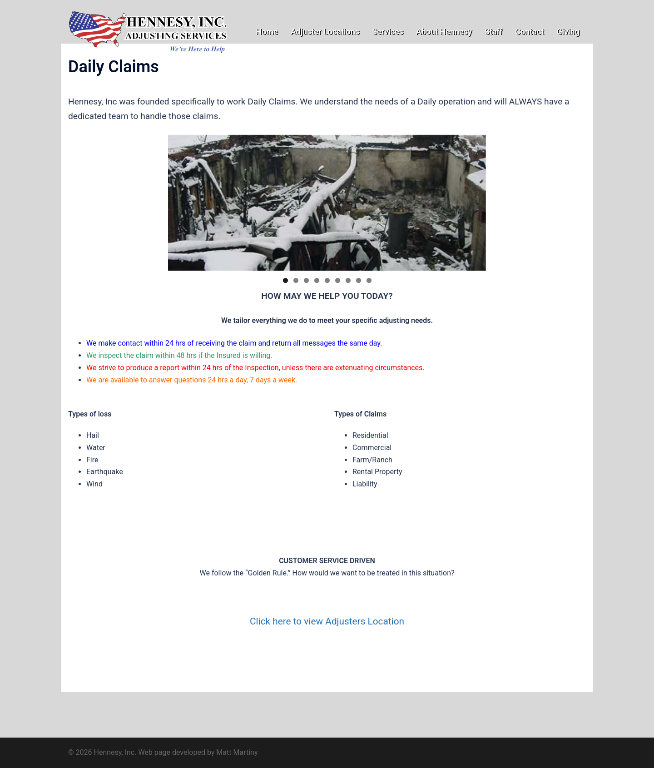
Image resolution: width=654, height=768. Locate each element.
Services (387, 31)
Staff (493, 31)
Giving (568, 31)
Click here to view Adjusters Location (327, 621)
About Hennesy (444, 31)
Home (266, 31)
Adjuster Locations (325, 31)
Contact (529, 31)
